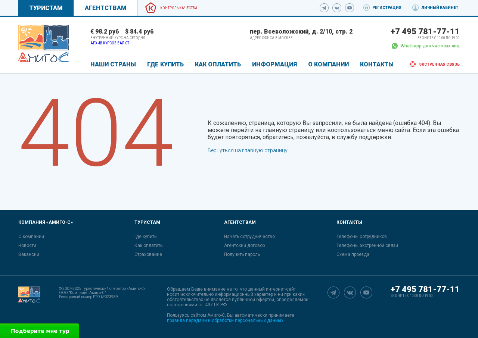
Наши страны (113, 64)
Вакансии (28, 254)
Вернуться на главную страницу (248, 150)
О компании (31, 236)
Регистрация (386, 8)
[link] (43, 43)
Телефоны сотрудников (361, 236)
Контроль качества (179, 8)
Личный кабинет (439, 8)
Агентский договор (244, 245)
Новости (27, 245)
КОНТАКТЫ (377, 64)
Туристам (46, 8)
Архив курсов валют (109, 43)
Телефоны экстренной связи (367, 245)
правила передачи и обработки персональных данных (225, 320)
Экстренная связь (439, 64)
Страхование (148, 254)
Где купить (145, 236)
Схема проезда (352, 254)
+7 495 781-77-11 (425, 31)
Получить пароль (242, 254)
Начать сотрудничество (249, 236)
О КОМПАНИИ (328, 64)
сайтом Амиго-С (207, 315)
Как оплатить (148, 245)
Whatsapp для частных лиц (426, 46)
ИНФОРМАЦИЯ (274, 64)
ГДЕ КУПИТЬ (165, 64)
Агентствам (106, 8)
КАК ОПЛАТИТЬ (218, 64)
